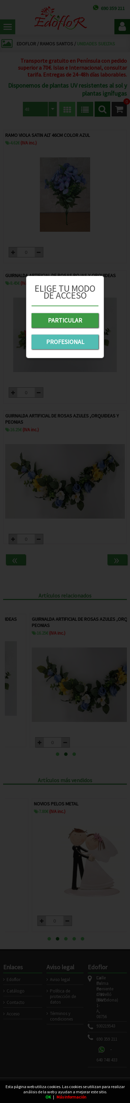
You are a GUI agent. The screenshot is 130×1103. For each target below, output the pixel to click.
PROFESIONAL (65, 342)
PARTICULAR (65, 320)
